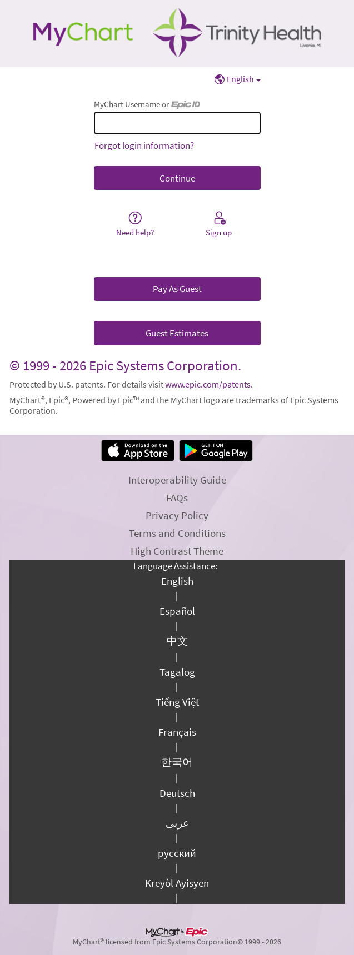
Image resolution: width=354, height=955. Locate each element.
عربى (177, 823)
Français (177, 731)
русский (177, 853)
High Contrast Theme (177, 550)
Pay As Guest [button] (177, 289)
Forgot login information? (144, 145)
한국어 (177, 761)
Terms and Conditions (177, 533)
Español (177, 610)
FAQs (177, 497)
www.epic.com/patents (208, 384)
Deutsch (177, 793)
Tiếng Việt (177, 701)
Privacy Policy (177, 515)
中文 (177, 640)
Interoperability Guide (177, 479)
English (177, 580)
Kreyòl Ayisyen (177, 882)
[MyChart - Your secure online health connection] (177, 34)
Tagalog (177, 671)
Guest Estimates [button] (177, 333)
